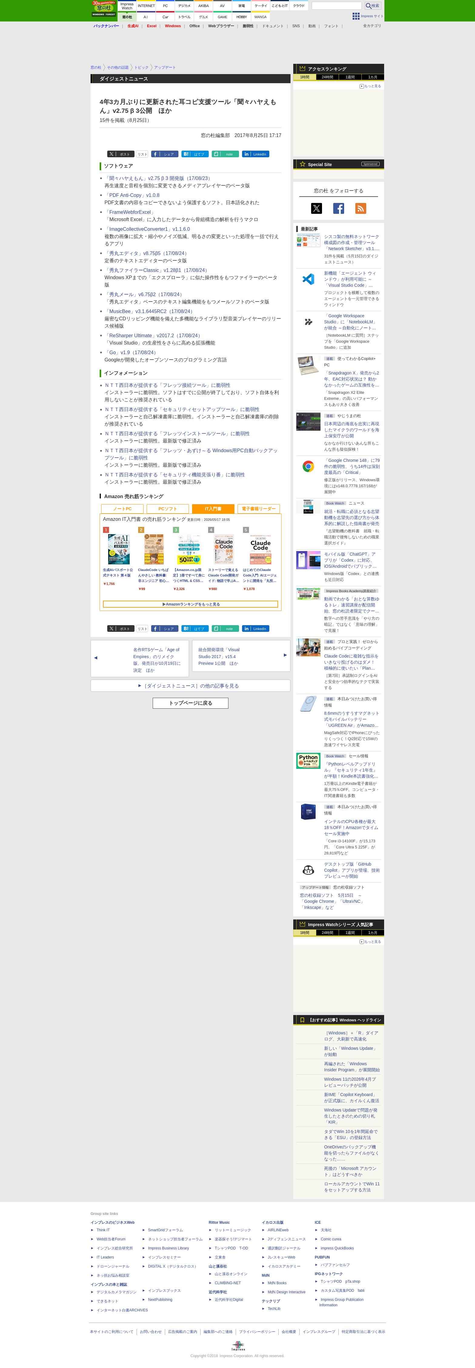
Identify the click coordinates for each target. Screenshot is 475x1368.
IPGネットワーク (329, 1274)
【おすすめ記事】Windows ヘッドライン (344, 1020)
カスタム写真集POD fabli (342, 1290)
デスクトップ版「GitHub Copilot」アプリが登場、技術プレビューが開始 (352, 870)
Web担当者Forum (111, 1239)
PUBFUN (322, 1257)
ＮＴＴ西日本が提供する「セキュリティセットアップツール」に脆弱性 (182, 409)
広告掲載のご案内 (182, 1332)
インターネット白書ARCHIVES (122, 1310)
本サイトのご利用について (112, 1332)
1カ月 (373, 77)
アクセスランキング (327, 69)
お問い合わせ (151, 1332)
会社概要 (289, 1332)
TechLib (274, 1309)
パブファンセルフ (335, 1265)
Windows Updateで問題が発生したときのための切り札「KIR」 (350, 1116)
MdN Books (277, 1283)
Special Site (320, 164)
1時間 (305, 77)
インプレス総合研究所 (115, 1248)
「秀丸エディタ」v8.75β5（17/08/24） (147, 253)
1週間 (350, 77)
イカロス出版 (273, 1222)
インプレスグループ (319, 1332)
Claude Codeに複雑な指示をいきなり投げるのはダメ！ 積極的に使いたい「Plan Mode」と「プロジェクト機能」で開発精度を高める (351, 668)
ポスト (125, 154)
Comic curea (331, 1239)
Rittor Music (219, 1222)
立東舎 (220, 1257)
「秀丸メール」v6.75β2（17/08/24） (144, 294)
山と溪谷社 (218, 1266)
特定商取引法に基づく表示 (363, 1332)
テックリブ (271, 1301)
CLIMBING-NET (228, 1283)
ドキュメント (273, 26)
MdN (266, 1275)
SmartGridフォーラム (165, 1230)
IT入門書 (213, 508)
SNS (296, 26)
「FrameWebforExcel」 (130, 212)
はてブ (199, 154)
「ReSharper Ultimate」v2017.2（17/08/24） (154, 335)
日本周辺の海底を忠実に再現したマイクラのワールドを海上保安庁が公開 (351, 429)
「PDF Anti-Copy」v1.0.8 (132, 195)
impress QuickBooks (337, 1248)
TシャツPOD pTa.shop (340, 1281)
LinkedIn (260, 154)
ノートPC (122, 508)
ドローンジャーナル (113, 1266)
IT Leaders (105, 1257)
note (229, 154)
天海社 (326, 1230)
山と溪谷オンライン (231, 1274)
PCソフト (167, 508)
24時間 (327, 77)
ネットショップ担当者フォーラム (175, 1239)
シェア (169, 154)
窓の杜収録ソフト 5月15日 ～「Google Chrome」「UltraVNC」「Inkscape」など (332, 901)
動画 (312, 26)
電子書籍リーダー (259, 508)
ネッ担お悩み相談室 (113, 1275)
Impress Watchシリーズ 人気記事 (340, 924)
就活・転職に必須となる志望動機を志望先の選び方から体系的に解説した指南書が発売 (351, 517)
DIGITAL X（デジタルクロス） (173, 1266)
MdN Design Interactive (287, 1292)
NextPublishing (160, 1300)
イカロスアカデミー (284, 1266)
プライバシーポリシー (257, 1332)
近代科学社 (218, 1292)
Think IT (103, 1230)
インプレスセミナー (164, 1257)
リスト (143, 154)
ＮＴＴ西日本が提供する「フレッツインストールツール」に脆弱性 (177, 433)
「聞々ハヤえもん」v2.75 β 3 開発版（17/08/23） (159, 178)
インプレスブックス (164, 1290)
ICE (318, 1222)
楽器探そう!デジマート (233, 1239)
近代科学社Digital (229, 1300)
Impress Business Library (168, 1248)
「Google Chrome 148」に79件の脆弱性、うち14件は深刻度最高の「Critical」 (352, 466)
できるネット (107, 1301)
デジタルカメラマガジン (117, 1292)
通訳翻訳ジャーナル (284, 1248)
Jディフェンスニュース (287, 1239)
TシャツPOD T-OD (231, 1248)
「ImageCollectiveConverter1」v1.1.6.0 (147, 229)
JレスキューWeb (281, 1257)
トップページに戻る (190, 703)
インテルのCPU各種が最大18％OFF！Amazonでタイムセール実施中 (351, 827)
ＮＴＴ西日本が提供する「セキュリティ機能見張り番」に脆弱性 (175, 474)
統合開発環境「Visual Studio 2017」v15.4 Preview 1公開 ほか (219, 656)
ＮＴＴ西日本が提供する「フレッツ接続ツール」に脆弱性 (168, 385)
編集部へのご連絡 (218, 1332)
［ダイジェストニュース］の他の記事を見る (190, 685)
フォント (331, 26)
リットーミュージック (233, 1230)
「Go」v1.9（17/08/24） (131, 352)
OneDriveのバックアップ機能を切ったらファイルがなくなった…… (351, 1152)
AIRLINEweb (278, 1230)
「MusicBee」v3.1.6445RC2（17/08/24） (150, 311)
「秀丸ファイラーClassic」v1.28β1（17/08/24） (157, 270)
